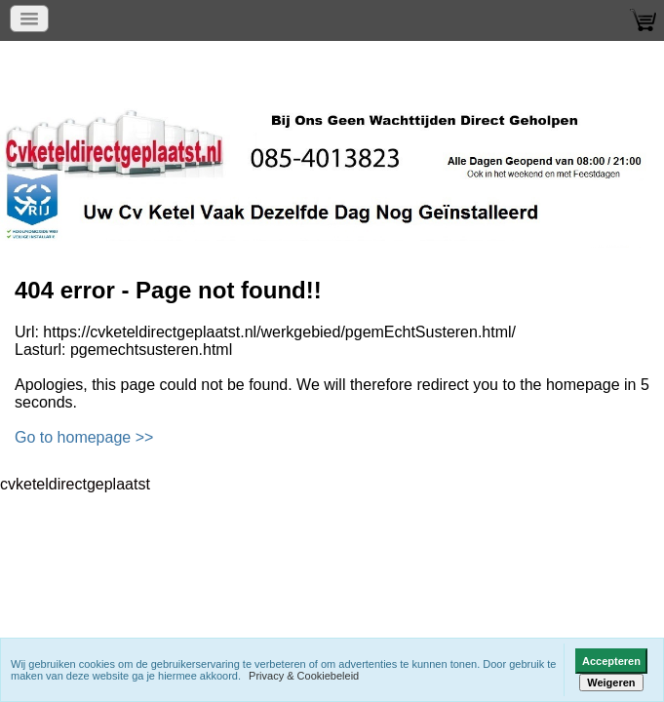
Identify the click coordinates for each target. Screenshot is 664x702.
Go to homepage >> (84, 437)
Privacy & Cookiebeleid (304, 676)
